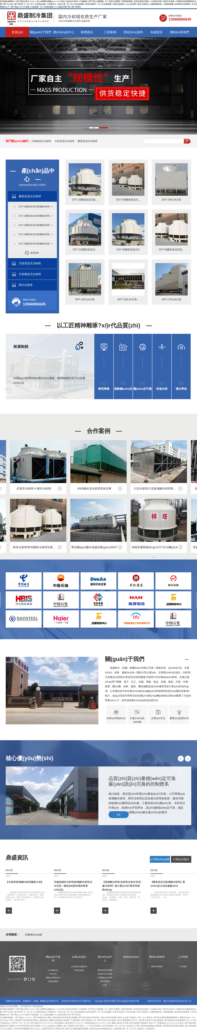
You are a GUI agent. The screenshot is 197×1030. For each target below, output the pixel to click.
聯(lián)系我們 (179, 32)
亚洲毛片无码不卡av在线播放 (151, 1020)
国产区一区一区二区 (21, 1023)
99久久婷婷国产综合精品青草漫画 (24, 1020)
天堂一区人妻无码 (145, 1017)
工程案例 (110, 32)
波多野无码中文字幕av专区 (53, 1029)
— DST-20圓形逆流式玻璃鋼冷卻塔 (32, 225)
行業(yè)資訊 (79, 970)
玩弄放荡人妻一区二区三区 (125, 1029)
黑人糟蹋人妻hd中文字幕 (118, 1023)
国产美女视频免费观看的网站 (166, 1017)
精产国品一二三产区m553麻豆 (89, 1026)
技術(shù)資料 (133, 32)
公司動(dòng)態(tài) (79, 966)
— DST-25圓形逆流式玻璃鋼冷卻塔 (32, 234)
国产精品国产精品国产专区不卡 (143, 1023)
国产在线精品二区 (89, 1020)
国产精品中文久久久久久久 (42, 1023)
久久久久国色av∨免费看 (52, 1026)
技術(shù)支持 (131, 957)
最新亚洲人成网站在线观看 (51, 1020)
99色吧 (12, 1026)
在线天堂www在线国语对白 (101, 1029)
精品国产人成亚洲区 (71, 1020)
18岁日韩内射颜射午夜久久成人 (27, 1029)
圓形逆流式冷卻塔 (87, 141)
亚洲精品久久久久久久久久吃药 (170, 1023)
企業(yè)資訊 (79, 957)
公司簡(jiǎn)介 (53, 970)
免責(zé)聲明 (110, 1001)
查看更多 (34, 253)
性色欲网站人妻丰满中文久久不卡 (69, 1023)
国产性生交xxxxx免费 (107, 1020)
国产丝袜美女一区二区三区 (114, 1026)
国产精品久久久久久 (23, 1017)
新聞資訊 (87, 32)
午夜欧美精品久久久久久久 (95, 1023)
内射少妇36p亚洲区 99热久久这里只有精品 (119, 1017)
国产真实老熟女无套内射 (89, 1017)
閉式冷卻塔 (105, 981)
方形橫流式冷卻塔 (41, 141)
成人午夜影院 (69, 1026)
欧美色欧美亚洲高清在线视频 (65, 1017)
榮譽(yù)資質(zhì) (53, 978)
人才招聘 (183, 957)
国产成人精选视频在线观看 (77, 1029)
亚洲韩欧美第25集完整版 (173, 1026)
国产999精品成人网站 (43, 1017)
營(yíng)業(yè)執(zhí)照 (128, 1001)
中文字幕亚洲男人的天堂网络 (28, 1026)
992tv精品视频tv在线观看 (151, 1026)
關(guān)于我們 (40, 32)
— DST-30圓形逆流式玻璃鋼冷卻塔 (32, 243)
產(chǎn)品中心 (63, 32)
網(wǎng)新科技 (171, 1001)
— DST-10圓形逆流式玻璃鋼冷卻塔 (32, 206)
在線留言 (156, 32)
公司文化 (53, 974)
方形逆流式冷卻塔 (64, 141)
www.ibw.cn (185, 1001)
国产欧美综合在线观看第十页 (177, 1020)
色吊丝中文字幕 (133, 1026)
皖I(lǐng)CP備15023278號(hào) (76, 1001)
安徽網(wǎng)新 (33, 934)
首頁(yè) (17, 32)
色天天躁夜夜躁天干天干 (127, 1020)
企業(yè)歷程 (53, 981)
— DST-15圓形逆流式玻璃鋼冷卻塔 (32, 216)
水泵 (105, 985)
